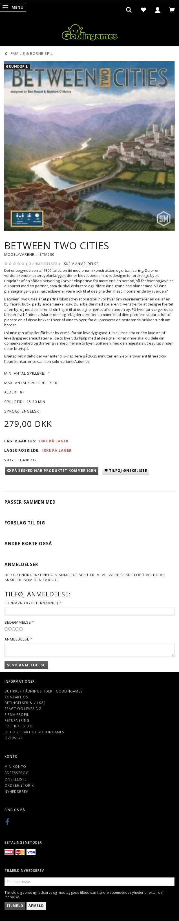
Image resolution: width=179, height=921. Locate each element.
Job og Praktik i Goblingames (34, 732)
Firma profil (17, 714)
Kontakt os (16, 697)
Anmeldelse (17, 639)
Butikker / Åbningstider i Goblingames (44, 691)
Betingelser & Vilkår (25, 702)
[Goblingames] (89, 31)
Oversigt (14, 738)
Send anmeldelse (26, 664)
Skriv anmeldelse (81, 263)
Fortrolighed (19, 726)
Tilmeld (14, 905)
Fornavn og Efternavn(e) (31, 602)
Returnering (17, 720)
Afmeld (36, 905)
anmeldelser (43, 263)
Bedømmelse (18, 622)
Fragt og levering (23, 708)
